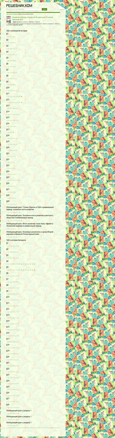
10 (21, 96)
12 (25, 264)
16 (34, 264)
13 (28, 264)
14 (30, 264)
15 (32, 264)
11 (23, 264)
